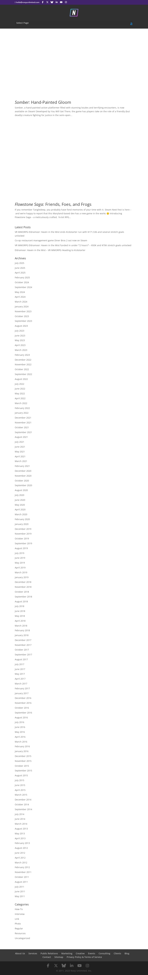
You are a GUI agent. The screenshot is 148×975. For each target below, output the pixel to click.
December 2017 (23, 640)
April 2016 (20, 736)
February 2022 (22, 408)
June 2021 (20, 446)
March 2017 (21, 683)
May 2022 (20, 393)
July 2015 (19, 780)
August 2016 (21, 717)
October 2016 (22, 707)
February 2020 (22, 519)
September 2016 (23, 712)
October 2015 (22, 765)
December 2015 (23, 756)
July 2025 (19, 263)
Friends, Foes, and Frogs (53, 204)
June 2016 (20, 727)
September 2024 (23, 287)
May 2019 (20, 562)
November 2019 (23, 533)
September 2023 (23, 320)
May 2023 (20, 340)
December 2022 (23, 359)
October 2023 (22, 316)
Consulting (104, 953)
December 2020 (23, 470)
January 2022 (21, 412)
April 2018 (20, 620)
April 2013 (20, 838)
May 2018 (20, 615)
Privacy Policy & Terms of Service (84, 957)
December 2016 (23, 698)
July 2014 (19, 814)
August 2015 (21, 775)
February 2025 (22, 277)
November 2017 (23, 644)
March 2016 (21, 741)
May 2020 (20, 504)
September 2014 (23, 809)
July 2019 (19, 553)
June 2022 (20, 388)
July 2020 (19, 495)
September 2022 (23, 374)
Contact (46, 957)
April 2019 (20, 567)
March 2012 (21, 862)
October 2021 (22, 427)
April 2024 (20, 296)
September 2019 (23, 543)
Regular (19, 928)
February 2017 (22, 688)
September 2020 (23, 485)
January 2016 (21, 751)
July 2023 (19, 330)
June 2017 (20, 669)
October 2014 (22, 804)
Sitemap (58, 957)
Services (32, 953)
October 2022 (22, 369)
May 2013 (20, 833)
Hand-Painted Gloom (43, 102)
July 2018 (19, 606)
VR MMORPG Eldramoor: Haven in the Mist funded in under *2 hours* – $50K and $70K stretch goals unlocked (73, 245)
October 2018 (22, 591)
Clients (117, 953)
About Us (20, 953)
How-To (19, 909)
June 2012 (20, 852)
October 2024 (22, 282)
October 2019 (22, 538)
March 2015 (21, 794)
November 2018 (23, 586)
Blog (127, 953)
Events (91, 953)
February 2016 (22, 746)
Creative (80, 953)
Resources (20, 933)
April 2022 (20, 398)
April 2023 (20, 345)
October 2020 (22, 480)
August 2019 (21, 548)
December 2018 (23, 582)
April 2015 (20, 790)
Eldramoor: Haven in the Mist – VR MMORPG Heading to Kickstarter (50, 250)
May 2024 (20, 292)
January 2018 (21, 635)
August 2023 (21, 325)
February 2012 (22, 867)
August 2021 (21, 436)
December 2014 (23, 799)
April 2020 (20, 509)
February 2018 (22, 630)
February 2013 (22, 843)
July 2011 (19, 886)
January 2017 (21, 693)
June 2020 (20, 499)
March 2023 (21, 349)
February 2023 (22, 354)
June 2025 (20, 267)
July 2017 (19, 664)
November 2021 (23, 422)
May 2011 (20, 896)
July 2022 (19, 383)
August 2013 (21, 828)
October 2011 (22, 876)
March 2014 (21, 823)
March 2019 (21, 572)
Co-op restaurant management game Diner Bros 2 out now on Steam (51, 240)
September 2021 (23, 432)
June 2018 (20, 611)
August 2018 (21, 601)
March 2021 (21, 461)
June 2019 (20, 557)
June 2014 (20, 818)
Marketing (66, 953)
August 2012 (21, 847)
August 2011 (21, 881)
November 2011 (23, 872)
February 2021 (22, 466)
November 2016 (23, 702)
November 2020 (23, 475)
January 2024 (21, 306)
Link (17, 918)
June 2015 (20, 785)
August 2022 (21, 379)
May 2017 (20, 673)
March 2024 (21, 301)
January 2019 (21, 577)
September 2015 (23, 770)
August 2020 (21, 490)
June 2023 (20, 335)
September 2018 (23, 596)
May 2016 (20, 731)
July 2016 (19, 722)
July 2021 (19, 441)
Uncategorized (22, 938)
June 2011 (20, 891)
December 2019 (23, 528)
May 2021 (20, 451)
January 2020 (21, 524)
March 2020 (21, 514)
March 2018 (21, 625)
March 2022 (21, 403)
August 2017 (21, 659)
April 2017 (20, 678)
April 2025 (20, 272)
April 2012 (20, 857)
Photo (18, 923)
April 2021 (20, 456)
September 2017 (23, 654)
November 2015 (23, 760)
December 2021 (23, 417)
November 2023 (23, 311)
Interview (20, 914)
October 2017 (22, 649)
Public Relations (49, 953)
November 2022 (23, 364)
